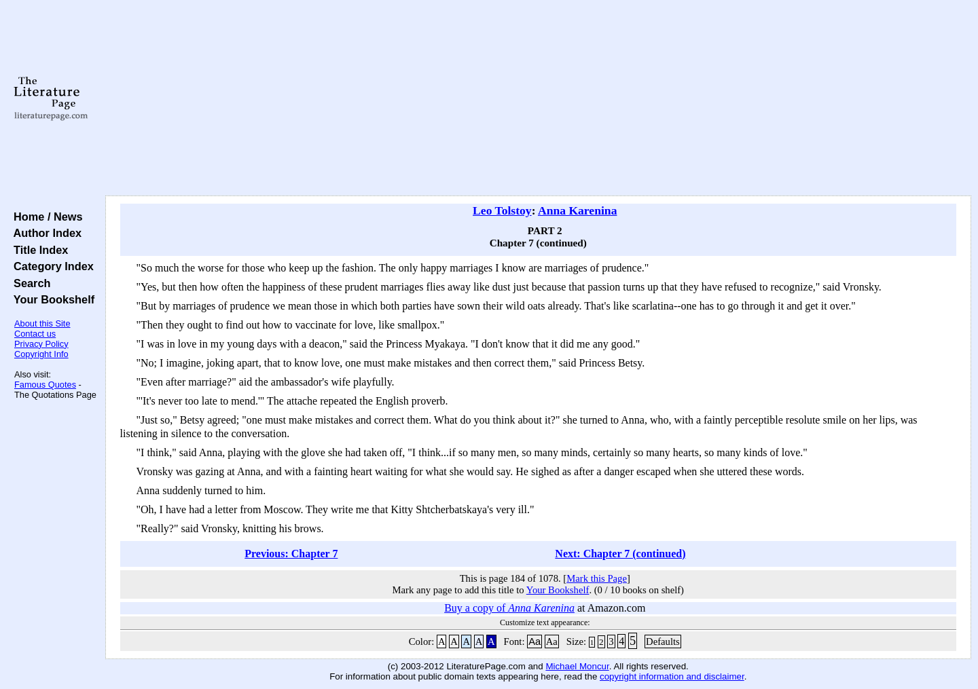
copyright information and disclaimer (672, 676)
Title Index (37, 250)
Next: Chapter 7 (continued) (620, 553)
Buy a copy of (509, 608)
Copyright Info (41, 354)
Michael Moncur (577, 666)
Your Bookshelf (50, 299)
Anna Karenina (577, 210)
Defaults (663, 641)
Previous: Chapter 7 (291, 553)
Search (28, 283)
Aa (534, 641)
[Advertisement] (537, 98)
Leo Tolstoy (502, 210)
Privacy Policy (41, 344)
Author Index (44, 233)
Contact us (35, 334)
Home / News (45, 216)
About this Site (42, 323)
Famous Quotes (45, 384)
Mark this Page (596, 578)
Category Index (50, 266)
